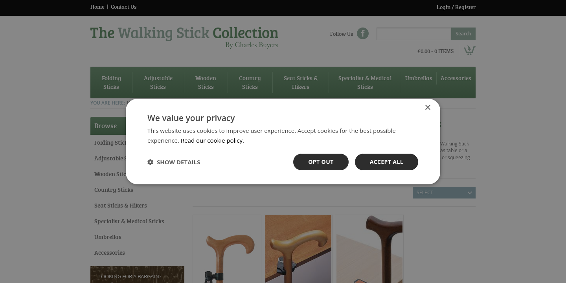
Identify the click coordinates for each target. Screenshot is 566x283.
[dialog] (283, 141)
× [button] (427, 108)
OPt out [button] (320, 161)
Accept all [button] (386, 161)
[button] (173, 161)
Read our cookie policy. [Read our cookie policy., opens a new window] (212, 140)
